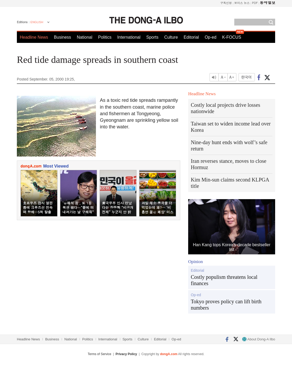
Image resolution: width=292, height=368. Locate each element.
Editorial (191, 37)
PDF (255, 3)
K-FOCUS (231, 37)
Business (62, 37)
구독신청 (226, 3)
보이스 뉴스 (242, 3)
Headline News (34, 37)
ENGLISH (37, 22)
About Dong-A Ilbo (258, 339)
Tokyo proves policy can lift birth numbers (226, 305)
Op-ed (210, 37)
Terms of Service (99, 354)
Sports (152, 37)
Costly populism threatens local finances (224, 280)
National (85, 37)
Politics (104, 37)
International (128, 37)
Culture (171, 37)
